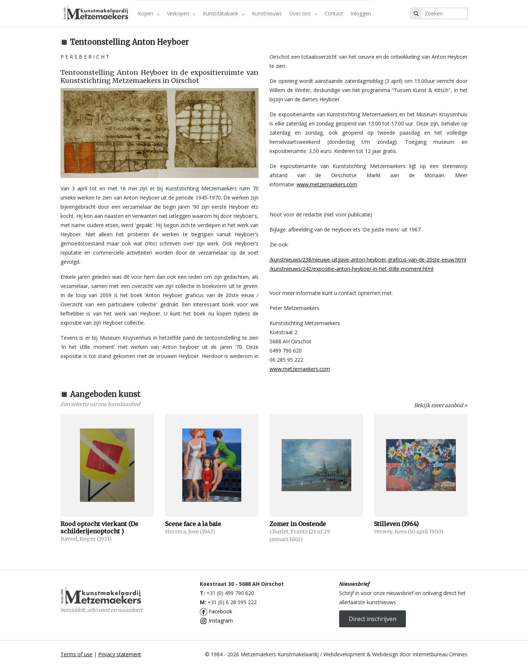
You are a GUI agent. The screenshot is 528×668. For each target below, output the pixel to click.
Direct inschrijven (372, 619)
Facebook (216, 611)
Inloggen (361, 13)
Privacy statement (119, 654)
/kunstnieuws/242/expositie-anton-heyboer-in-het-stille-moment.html (351, 268)
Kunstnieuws (267, 13)
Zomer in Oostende (298, 524)
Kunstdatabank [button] (224, 13)
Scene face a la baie (193, 524)
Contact (333, 13)
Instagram (216, 620)
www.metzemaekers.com (327, 184)
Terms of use (76, 654)
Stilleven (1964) (396, 524)
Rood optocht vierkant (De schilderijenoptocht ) (99, 527)
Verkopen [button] (181, 13)
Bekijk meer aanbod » (440, 405)
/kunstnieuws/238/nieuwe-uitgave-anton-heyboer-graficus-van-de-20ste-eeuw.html (368, 259)
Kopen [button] (149, 13)
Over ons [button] (303, 13)
